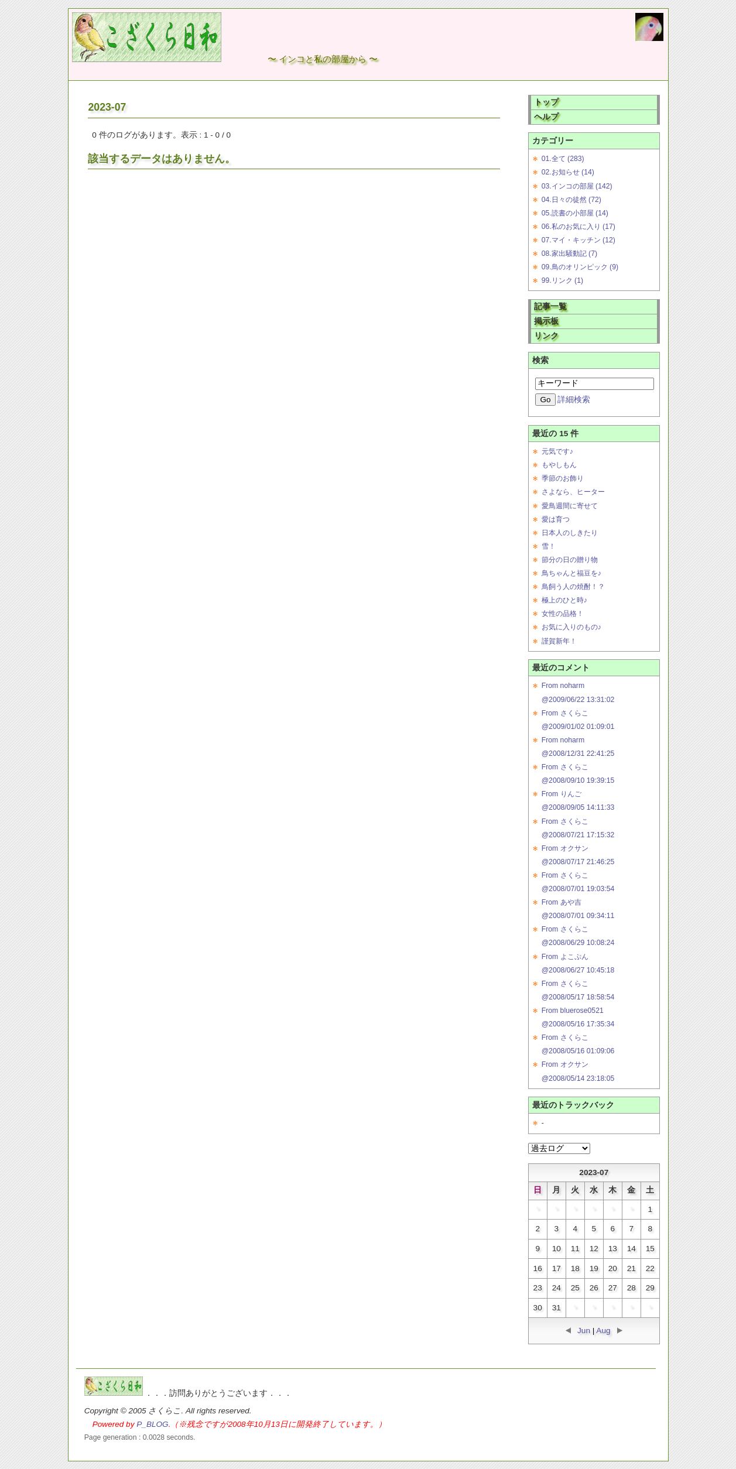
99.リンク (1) (562, 280)
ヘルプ (546, 116)
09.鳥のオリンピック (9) (580, 267)
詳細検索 (573, 399)
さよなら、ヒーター (573, 492)
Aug (603, 1330)
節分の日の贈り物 (570, 560)
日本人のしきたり (570, 533)
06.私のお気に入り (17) (578, 226)
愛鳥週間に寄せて (570, 506)
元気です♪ (557, 451)
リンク (546, 335)
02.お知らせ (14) (568, 172)
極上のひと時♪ (564, 600)
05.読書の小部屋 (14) (575, 213)
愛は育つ (556, 519)
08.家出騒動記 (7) (569, 253)
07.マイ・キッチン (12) (578, 240)
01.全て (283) (563, 159)
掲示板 (546, 321)
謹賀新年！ (559, 641)
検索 (540, 360)
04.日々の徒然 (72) (571, 200)
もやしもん (559, 465)
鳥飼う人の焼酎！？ (573, 587)
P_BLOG (152, 1424)
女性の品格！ (563, 613)
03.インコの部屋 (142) (577, 186)
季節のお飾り (563, 478)
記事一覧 (550, 306)
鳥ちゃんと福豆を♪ (571, 573)
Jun (583, 1330)
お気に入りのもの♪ (571, 627)
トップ (546, 102)
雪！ (549, 546)
